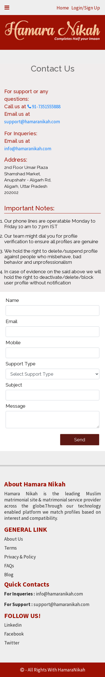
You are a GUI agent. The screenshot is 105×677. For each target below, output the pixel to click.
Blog (8, 575)
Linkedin (13, 625)
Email (11, 321)
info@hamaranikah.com (27, 149)
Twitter (11, 643)
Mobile (13, 342)
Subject (14, 385)
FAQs (9, 566)
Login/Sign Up (85, 8)
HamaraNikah (71, 670)
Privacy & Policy (20, 557)
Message (15, 406)
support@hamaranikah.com (32, 122)
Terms (10, 548)
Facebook (14, 634)
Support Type (21, 363)
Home (63, 8)
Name (12, 300)
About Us (13, 539)
